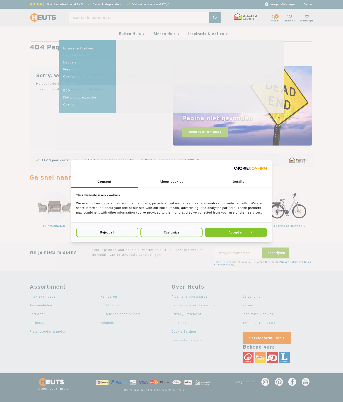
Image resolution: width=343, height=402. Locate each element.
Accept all (235, 232)
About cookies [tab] (171, 181)
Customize (171, 232)
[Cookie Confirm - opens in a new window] (250, 168)
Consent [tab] (104, 181)
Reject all (107, 232)
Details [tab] (238, 181)
